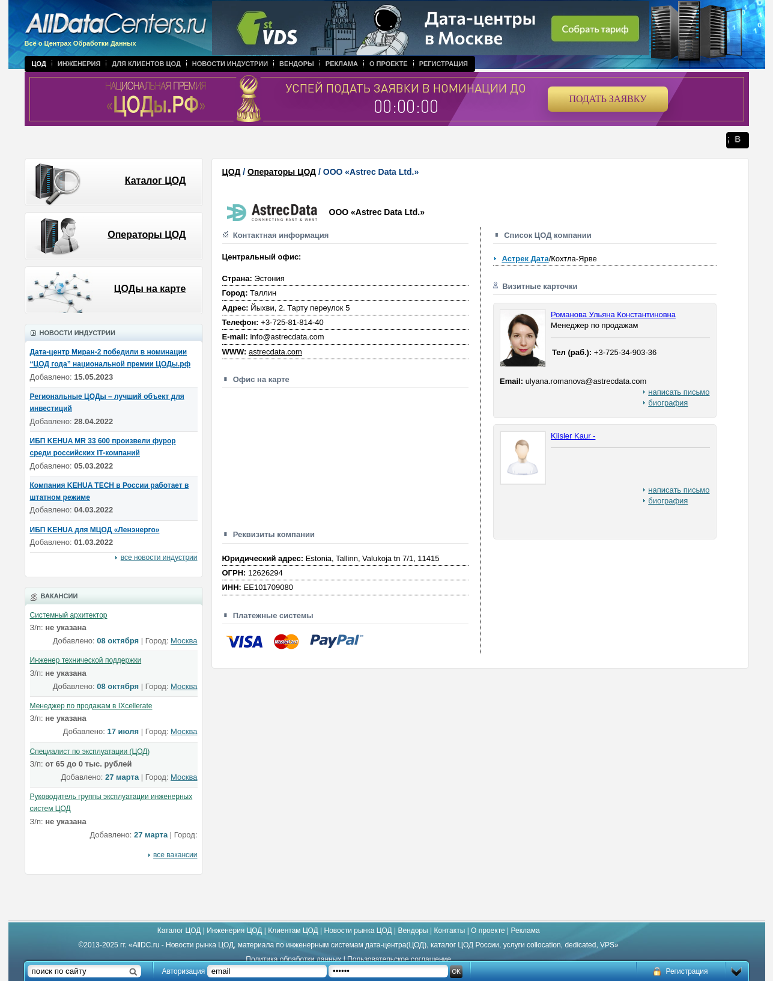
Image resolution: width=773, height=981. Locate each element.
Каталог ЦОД (155, 180)
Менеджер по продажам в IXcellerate (91, 706)
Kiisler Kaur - (573, 435)
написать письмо (678, 391)
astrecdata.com (275, 351)
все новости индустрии (159, 557)
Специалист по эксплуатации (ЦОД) (90, 751)
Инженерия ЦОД (234, 930)
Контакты (449, 930)
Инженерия (79, 63)
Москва (184, 640)
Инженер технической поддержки (86, 660)
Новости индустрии (230, 63)
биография (668, 402)
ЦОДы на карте (150, 289)
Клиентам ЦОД (293, 930)
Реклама (342, 63)
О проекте (388, 63)
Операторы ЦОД (147, 234)
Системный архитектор (69, 615)
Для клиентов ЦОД (146, 63)
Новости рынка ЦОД (358, 930)
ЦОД (39, 63)
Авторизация (183, 971)
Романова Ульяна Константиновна (613, 314)
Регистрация (443, 63)
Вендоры (296, 63)
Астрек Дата (525, 258)
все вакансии (175, 855)
